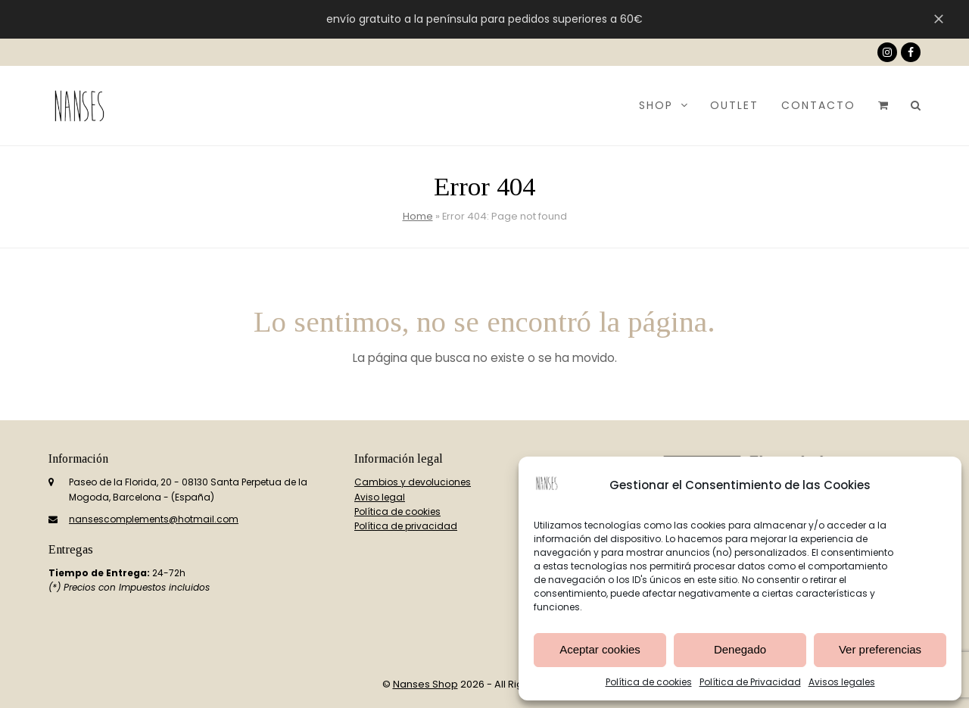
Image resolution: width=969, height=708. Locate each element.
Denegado (740, 649)
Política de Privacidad (750, 681)
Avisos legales (842, 681)
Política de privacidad (405, 525)
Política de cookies (649, 681)
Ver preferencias (880, 649)
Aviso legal (379, 497)
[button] (883, 105)
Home (418, 216)
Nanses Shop (425, 684)
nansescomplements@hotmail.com (153, 519)
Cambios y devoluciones (412, 482)
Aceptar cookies (599, 649)
